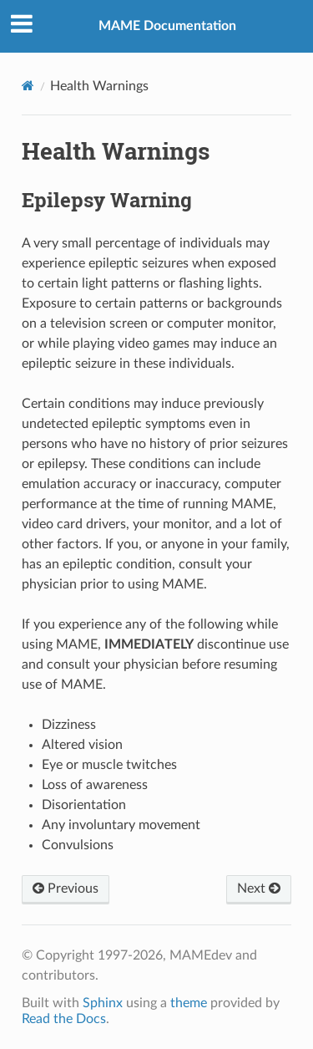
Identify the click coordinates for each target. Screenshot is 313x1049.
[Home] (28, 86)
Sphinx (103, 1003)
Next (258, 888)
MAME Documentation (167, 26)
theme (188, 1003)
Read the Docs (64, 1019)
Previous (65, 888)
